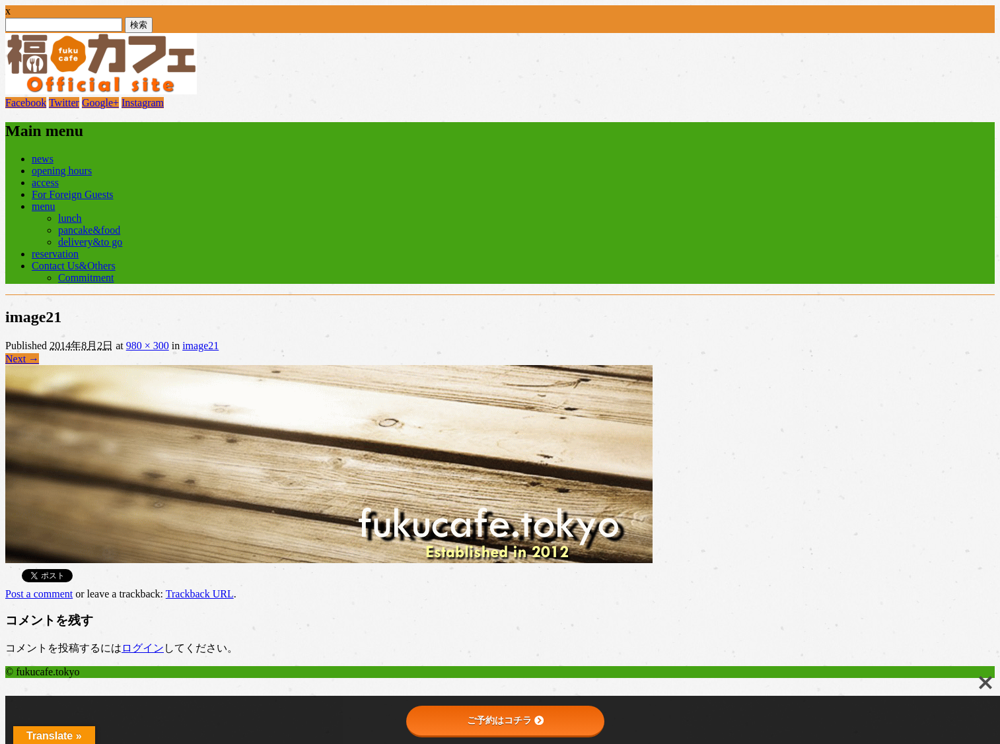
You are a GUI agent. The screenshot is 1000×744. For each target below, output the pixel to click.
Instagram (143, 102)
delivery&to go (90, 242)
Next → (22, 358)
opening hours (62, 170)
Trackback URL (200, 593)
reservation (55, 253)
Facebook (25, 102)
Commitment (86, 277)
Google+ (100, 102)
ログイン (143, 648)
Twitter (64, 102)
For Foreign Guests (73, 194)
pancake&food (89, 230)
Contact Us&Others (74, 265)
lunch (70, 218)
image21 (200, 345)
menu (43, 206)
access (45, 182)
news (43, 158)
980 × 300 (147, 345)
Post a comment (39, 593)
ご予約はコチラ (505, 720)
